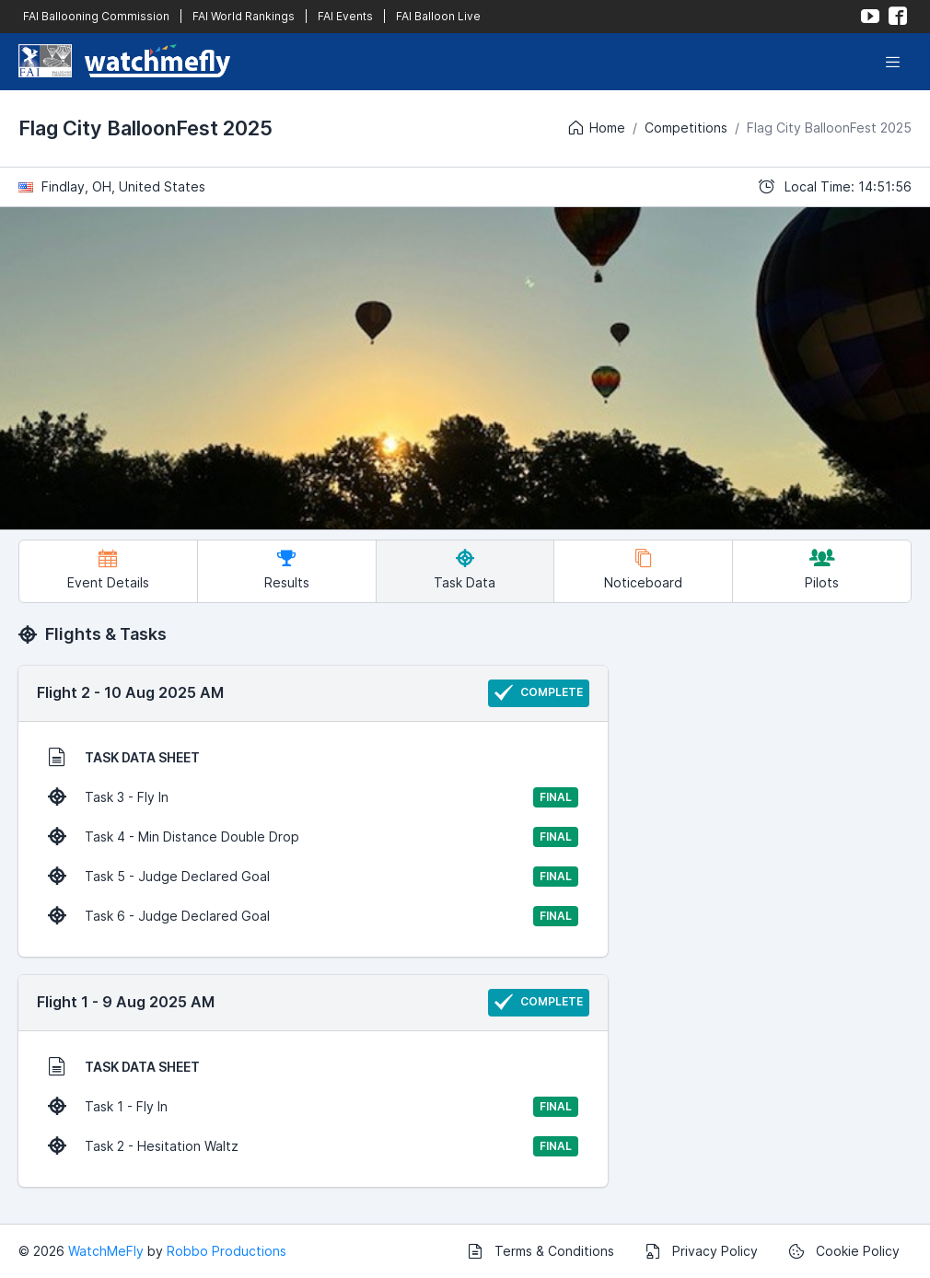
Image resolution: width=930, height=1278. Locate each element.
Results (286, 569)
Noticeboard (643, 569)
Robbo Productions (226, 1251)
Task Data (464, 569)
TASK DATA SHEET (124, 757)
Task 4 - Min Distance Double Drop (313, 837)
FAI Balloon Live (438, 16)
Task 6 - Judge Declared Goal (313, 916)
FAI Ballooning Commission (96, 16)
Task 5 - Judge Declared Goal (313, 876)
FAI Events (345, 16)
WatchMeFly (106, 1251)
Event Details (108, 569)
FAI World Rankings (243, 16)
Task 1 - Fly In (313, 1107)
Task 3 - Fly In (313, 797)
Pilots (822, 569)
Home (595, 128)
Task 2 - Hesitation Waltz (313, 1146)
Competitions (686, 127)
